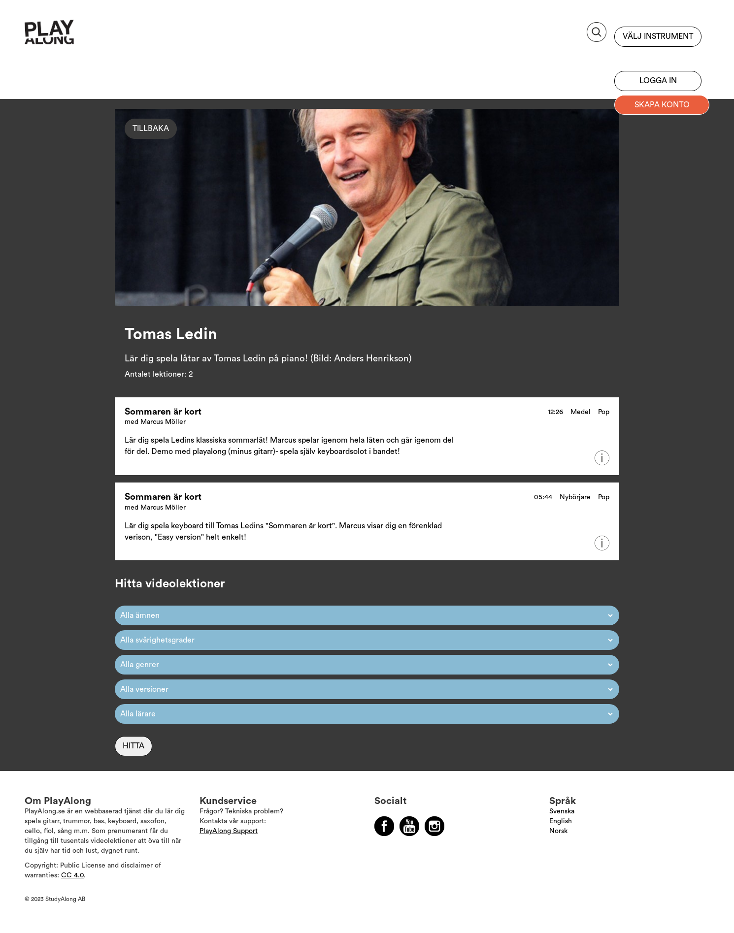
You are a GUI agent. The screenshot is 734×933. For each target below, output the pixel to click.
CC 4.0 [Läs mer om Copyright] (72, 875)
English (560, 821)
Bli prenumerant (658, 57)
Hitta (133, 746)
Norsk (558, 831)
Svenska (561, 811)
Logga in (658, 81)
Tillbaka (151, 128)
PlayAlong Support (229, 831)
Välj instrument (658, 36)
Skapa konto (662, 105)
